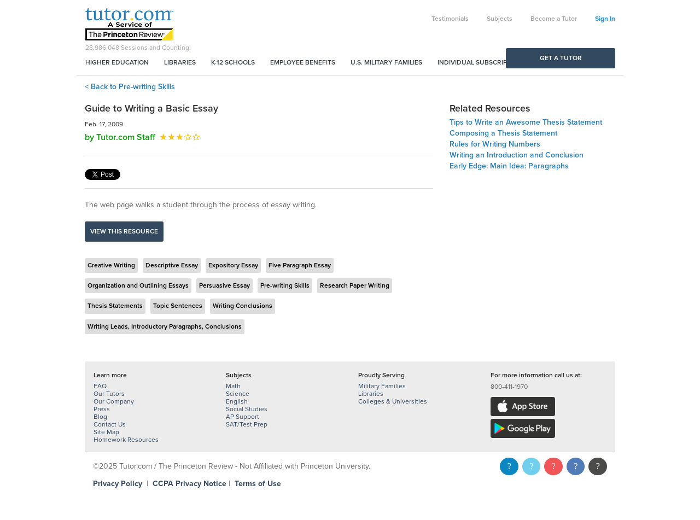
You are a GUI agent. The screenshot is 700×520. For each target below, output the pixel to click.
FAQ (100, 386)
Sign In (605, 18)
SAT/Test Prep (246, 424)
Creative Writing (111, 265)
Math (233, 386)
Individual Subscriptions (482, 62)
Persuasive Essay (224, 285)
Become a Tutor (553, 18)
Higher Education (117, 62)
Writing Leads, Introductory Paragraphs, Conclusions (165, 326)
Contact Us (110, 424)
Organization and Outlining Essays (138, 285)
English (237, 401)
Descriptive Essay (171, 265)
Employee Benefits (302, 62)
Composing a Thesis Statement (503, 133)
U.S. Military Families (386, 62)
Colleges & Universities (392, 401)
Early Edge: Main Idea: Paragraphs (509, 166)
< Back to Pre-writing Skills (130, 86)
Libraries (180, 62)
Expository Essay (233, 265)
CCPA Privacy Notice (189, 483)
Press (102, 409)
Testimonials (450, 18)
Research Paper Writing (354, 285)
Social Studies (246, 409)
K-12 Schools (233, 62)
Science (237, 394)
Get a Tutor (561, 58)
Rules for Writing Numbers (495, 144)
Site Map (106, 432)
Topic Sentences (177, 305)
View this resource (124, 231)
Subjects (499, 18)
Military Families (382, 386)
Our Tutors (109, 394)
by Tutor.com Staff (120, 137)
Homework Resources (126, 439)
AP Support (242, 416)
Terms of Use (258, 483)
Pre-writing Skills (285, 285)
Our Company (114, 401)
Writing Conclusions (242, 305)
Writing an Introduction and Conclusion (517, 155)
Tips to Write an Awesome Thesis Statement (526, 122)
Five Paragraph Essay (300, 265)
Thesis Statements (115, 305)
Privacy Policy (117, 483)
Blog (100, 416)
